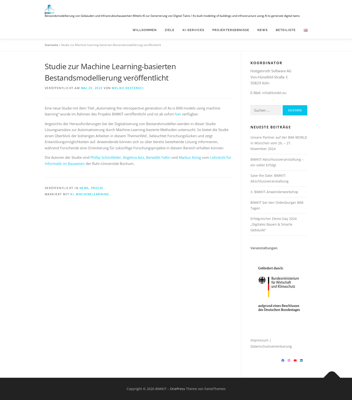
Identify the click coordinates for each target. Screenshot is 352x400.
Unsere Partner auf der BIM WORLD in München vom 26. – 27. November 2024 (278, 143)
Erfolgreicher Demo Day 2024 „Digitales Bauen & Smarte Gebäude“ (273, 224)
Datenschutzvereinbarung (271, 346)
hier (178, 114)
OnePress (177, 388)
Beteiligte (286, 30)
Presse (97, 188)
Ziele (169, 30)
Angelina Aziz (133, 157)
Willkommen (145, 30)
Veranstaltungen (263, 248)
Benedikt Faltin (158, 157)
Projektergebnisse (230, 30)
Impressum (259, 340)
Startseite (51, 45)
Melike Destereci (128, 88)
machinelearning (92, 194)
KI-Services (193, 30)
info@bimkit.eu (274, 93)
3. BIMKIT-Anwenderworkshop (274, 192)
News (262, 30)
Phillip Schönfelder (105, 157)
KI (72, 194)
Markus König (190, 157)
